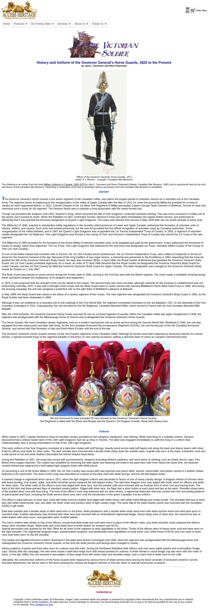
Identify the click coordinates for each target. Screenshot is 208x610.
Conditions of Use (43, 604)
